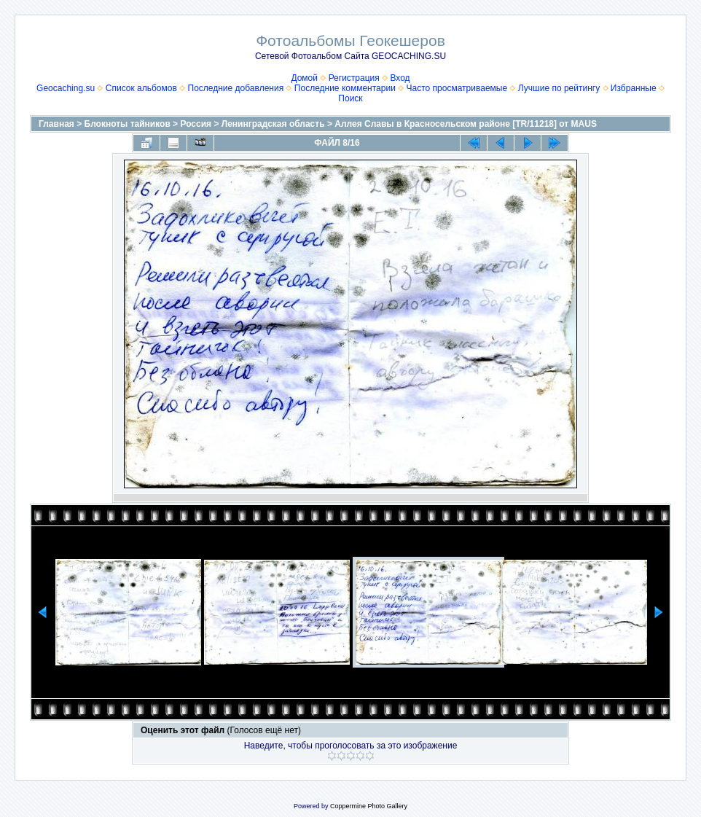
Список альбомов (141, 88)
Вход (400, 78)
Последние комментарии (345, 88)
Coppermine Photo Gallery (368, 806)
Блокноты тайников (128, 124)
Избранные (634, 88)
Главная (56, 124)
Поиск (350, 98)
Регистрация (354, 78)
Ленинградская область (273, 124)
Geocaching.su (65, 88)
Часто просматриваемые (457, 88)
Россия (195, 124)
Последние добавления (236, 88)
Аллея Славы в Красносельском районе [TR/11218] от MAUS (465, 124)
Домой (304, 78)
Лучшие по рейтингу (559, 88)
